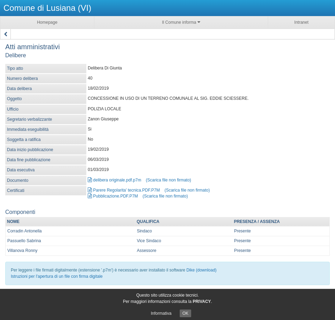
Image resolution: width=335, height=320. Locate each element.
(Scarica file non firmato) (168, 180)
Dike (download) (201, 270)
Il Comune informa (181, 22)
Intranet (301, 22)
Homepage (47, 22)
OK (185, 313)
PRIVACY (202, 301)
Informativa (161, 313)
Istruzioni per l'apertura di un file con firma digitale (57, 276)
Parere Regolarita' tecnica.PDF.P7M (124, 190)
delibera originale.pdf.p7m (114, 180)
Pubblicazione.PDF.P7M (113, 196)
